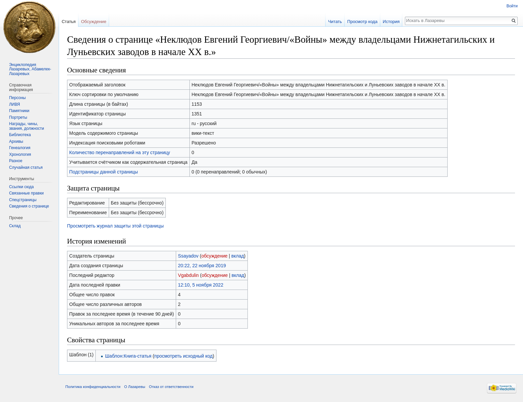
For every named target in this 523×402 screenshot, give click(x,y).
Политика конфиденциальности (92, 387)
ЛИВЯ (14, 104)
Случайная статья (25, 167)
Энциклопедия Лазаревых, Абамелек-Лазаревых (30, 69)
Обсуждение (93, 21)
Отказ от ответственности (171, 387)
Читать (335, 21)
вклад (237, 256)
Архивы (16, 141)
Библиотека (20, 134)
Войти (512, 6)
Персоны (17, 97)
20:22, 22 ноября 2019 (202, 265)
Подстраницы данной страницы (103, 171)
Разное (15, 160)
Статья (69, 21)
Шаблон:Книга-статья (128, 356)
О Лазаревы (134, 387)
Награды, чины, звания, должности (26, 126)
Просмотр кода (362, 21)
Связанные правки (26, 193)
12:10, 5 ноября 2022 (200, 285)
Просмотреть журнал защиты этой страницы (115, 226)
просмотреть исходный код (183, 356)
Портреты (18, 117)
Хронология (20, 154)
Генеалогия (19, 147)
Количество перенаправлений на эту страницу (119, 152)
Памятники (19, 110)
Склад (15, 226)
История (391, 21)
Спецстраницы (22, 199)
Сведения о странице (29, 206)
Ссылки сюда (21, 186)
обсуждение (214, 256)
